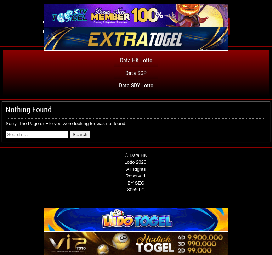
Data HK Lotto (136, 60)
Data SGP (136, 73)
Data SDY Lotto (136, 85)
